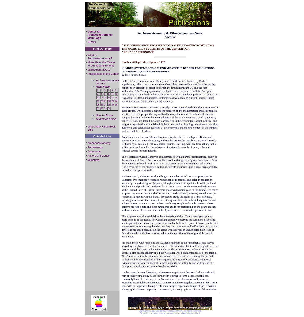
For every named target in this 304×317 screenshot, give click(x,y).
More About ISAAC (98, 69)
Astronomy (93, 151)
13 (98, 97)
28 (109, 105)
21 (105, 101)
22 (109, 101)
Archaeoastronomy (98, 143)
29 (112, 105)
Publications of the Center (103, 73)
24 (116, 101)
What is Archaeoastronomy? (99, 57)
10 (109, 94)
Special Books (104, 115)
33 (105, 108)
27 (105, 105)
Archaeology (95, 147)
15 (105, 97)
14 (102, 97)
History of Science (98, 155)
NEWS (91, 42)
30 (116, 105)
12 (116, 94)
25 (98, 105)
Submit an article (106, 119)
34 (109, 108)
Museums (93, 159)
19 (98, 101)
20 (102, 101)
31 (98, 108)
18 (116, 97)
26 (102, 105)
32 (102, 108)
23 (112, 101)
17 (112, 97)
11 (112, 94)
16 (109, 97)
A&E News (103, 86)
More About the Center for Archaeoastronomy (101, 64)
